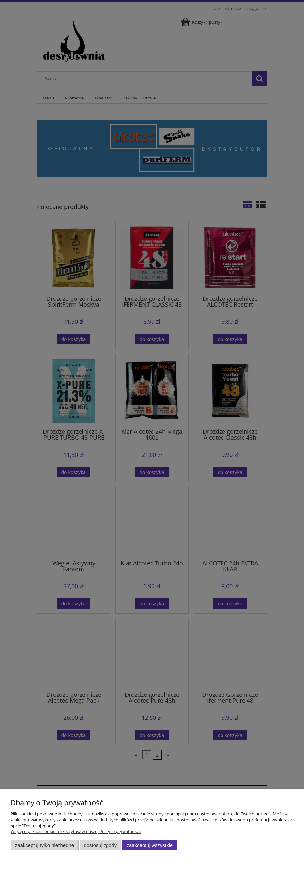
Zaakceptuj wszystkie (150, 845)
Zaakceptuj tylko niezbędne (44, 845)
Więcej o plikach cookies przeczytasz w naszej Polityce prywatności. (76, 831)
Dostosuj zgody (100, 845)
